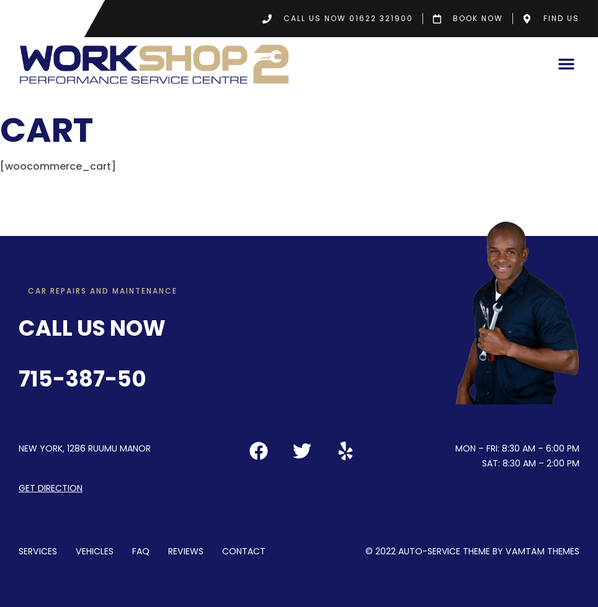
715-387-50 (82, 379)
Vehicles (93, 550)
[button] (566, 64)
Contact (242, 550)
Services (37, 550)
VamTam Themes (543, 550)
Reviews (184, 550)
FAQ (139, 550)
